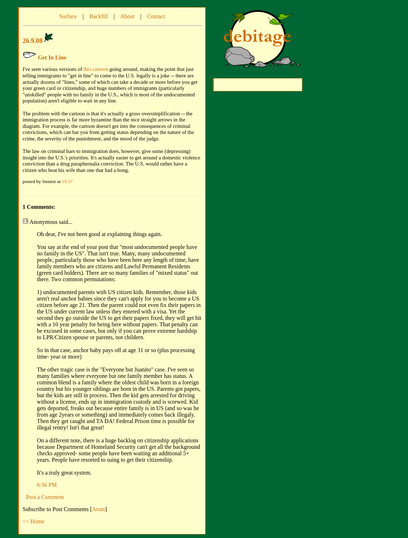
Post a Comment (45, 497)
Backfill (99, 16)
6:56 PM (47, 485)
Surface (68, 16)
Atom (98, 509)
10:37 (67, 181)
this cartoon (95, 69)
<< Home (33, 521)
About (127, 16)
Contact (156, 16)
